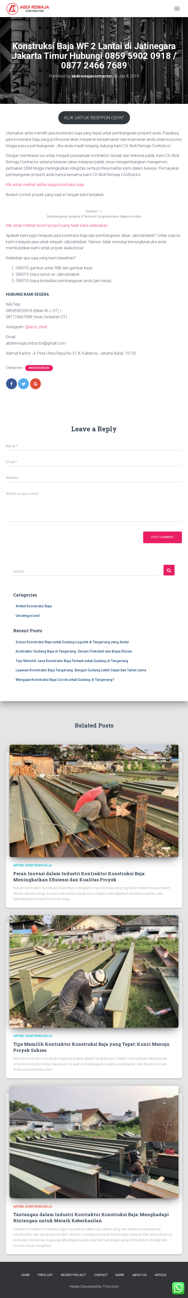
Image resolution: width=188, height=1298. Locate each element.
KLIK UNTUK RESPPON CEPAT (94, 117)
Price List (45, 1275)
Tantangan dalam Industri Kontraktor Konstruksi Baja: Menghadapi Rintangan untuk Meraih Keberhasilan (91, 1217)
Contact (100, 1275)
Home (26, 1275)
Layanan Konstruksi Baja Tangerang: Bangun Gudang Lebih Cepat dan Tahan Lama (81, 670)
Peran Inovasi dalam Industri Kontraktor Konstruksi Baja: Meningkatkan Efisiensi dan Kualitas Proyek (79, 877)
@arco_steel (36, 327)
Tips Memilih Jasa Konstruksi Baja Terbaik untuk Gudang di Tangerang (72, 661)
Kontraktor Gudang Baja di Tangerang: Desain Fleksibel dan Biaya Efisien (74, 651)
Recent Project (73, 1275)
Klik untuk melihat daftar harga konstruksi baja (45, 184)
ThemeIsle (110, 1286)
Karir (120, 1275)
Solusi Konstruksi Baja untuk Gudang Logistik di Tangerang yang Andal (72, 642)
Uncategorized (39, 368)
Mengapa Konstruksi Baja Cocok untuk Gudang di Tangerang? (65, 680)
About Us (139, 1275)
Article (160, 1275)
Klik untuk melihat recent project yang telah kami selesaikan (56, 225)
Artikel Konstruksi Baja (34, 606)
